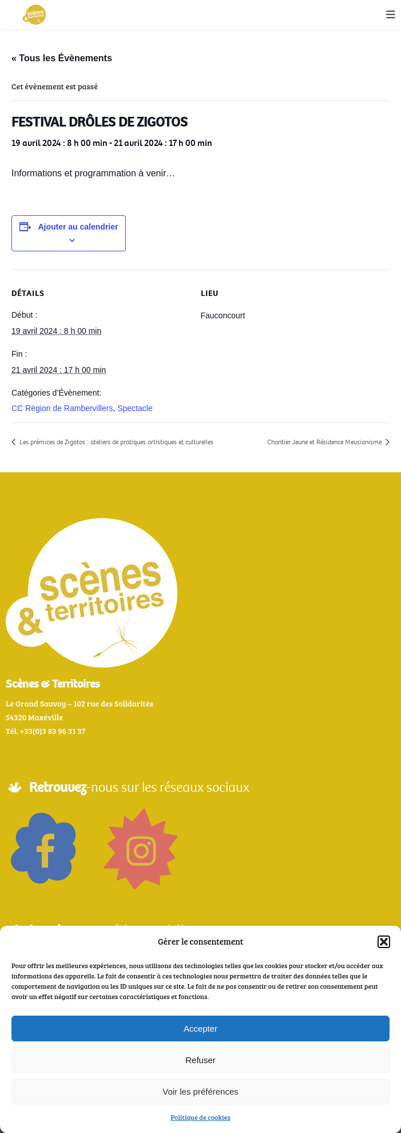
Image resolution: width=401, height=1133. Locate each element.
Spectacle (134, 408)
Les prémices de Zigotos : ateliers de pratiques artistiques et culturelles (115, 442)
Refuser (200, 1060)
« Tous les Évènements (61, 58)
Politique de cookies (200, 1117)
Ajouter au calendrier (78, 226)
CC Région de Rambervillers (62, 408)
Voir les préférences (200, 1091)
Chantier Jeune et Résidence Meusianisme (325, 442)
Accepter (200, 1028)
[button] (384, 942)
